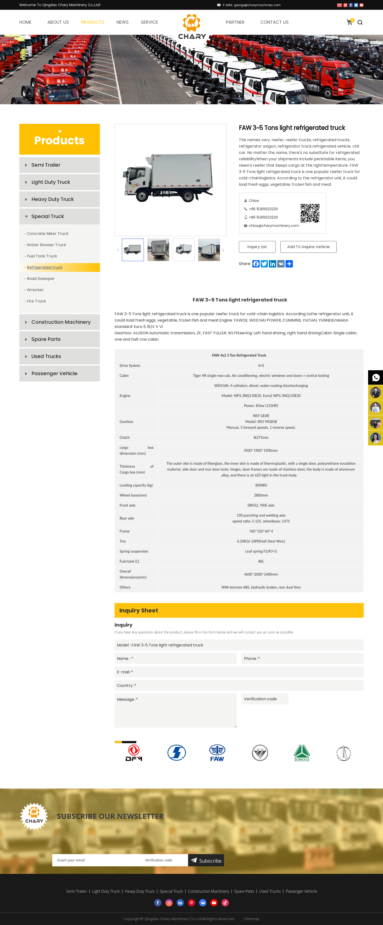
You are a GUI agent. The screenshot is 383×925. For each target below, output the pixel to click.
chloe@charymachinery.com (274, 225)
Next (223, 250)
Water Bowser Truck (46, 245)
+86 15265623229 (263, 209)
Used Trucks (46, 356)
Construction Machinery (61, 322)
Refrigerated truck (45, 267)
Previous (118, 250)
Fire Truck (36, 301)
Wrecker (35, 290)
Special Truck (48, 216)
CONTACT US (274, 22)
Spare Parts (46, 339)
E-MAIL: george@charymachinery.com (252, 5)
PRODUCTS (92, 22)
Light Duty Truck (51, 182)
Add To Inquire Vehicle (308, 247)
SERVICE (149, 22)
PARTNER (235, 22)
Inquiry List (257, 247)
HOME (25, 22)
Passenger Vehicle (54, 373)
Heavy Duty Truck (53, 199)
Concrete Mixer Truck (48, 233)
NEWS (123, 22)
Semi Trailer (46, 165)
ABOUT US (58, 22)
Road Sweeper (41, 278)
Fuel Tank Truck (42, 256)
